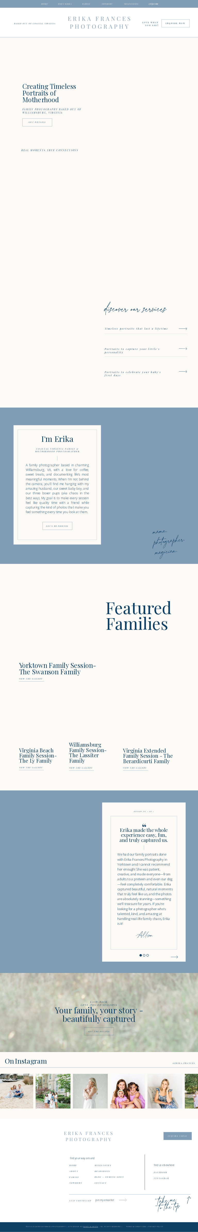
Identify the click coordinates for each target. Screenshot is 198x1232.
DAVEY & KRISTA (90, 1227)
